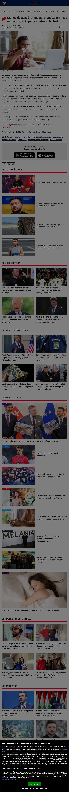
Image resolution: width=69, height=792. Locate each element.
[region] (34, 766)
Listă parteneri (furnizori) (9, 779)
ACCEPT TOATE (34, 784)
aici (44, 760)
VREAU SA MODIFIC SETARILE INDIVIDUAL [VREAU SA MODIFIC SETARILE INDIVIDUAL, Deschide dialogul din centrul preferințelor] (34, 788)
